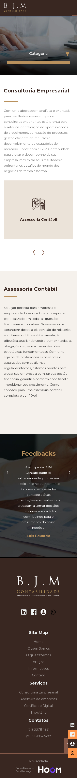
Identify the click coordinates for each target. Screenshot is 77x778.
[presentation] (34, 247)
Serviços (39, 683)
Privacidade (38, 761)
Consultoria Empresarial (38, 692)
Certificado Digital (38, 706)
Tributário (38, 712)
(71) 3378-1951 (39, 729)
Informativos (38, 669)
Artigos (38, 662)
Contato (38, 675)
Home (39, 642)
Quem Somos (39, 648)
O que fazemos (38, 655)
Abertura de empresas (38, 699)
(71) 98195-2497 (38, 736)
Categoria (38, 53)
